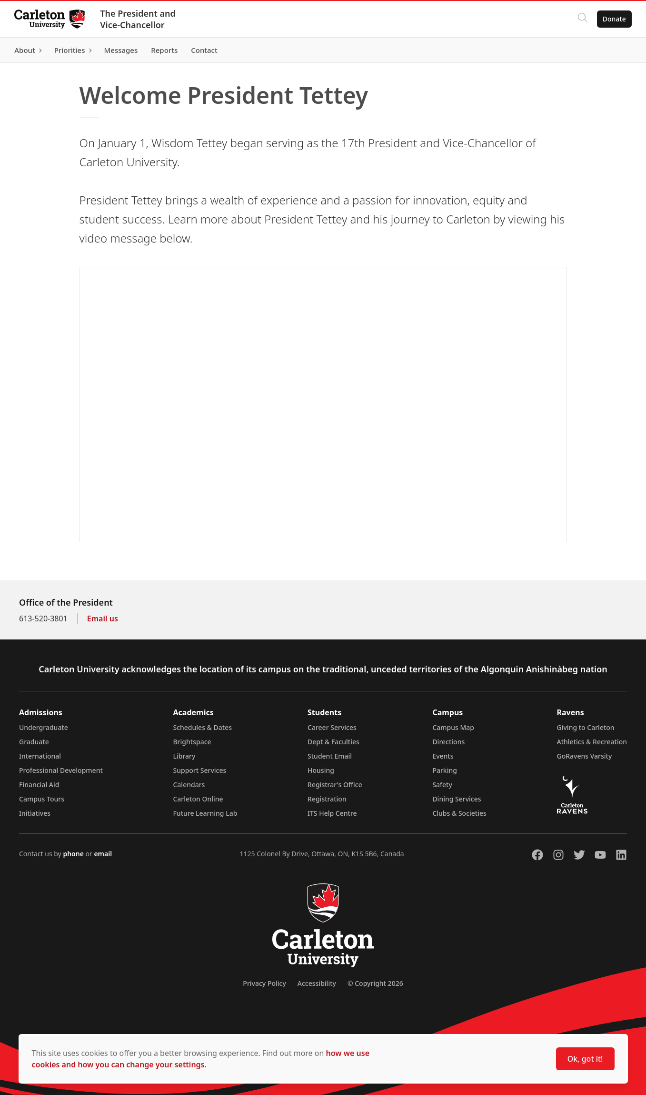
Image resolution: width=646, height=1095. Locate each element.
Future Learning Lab (205, 813)
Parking (444, 770)
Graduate (34, 741)
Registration (327, 798)
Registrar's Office (335, 784)
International (40, 755)
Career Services (332, 727)
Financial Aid (39, 784)
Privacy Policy (264, 983)
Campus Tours (41, 798)
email (103, 853)
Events (442, 755)
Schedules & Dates (202, 727)
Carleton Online (198, 798)
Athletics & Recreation (592, 741)
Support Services (199, 770)
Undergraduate (43, 727)
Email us (102, 618)
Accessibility (317, 983)
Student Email (330, 755)
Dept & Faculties (333, 741)
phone (74, 853)
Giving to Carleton (586, 727)
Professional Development (61, 770)
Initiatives (34, 813)
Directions (448, 741)
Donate (613, 18)
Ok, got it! (585, 1059)
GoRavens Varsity (584, 755)
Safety (442, 784)
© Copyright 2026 (375, 983)
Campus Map (453, 727)
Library (184, 755)
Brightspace (192, 741)
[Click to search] (581, 19)
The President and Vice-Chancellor (139, 19)
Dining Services (456, 798)
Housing (321, 770)
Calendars (189, 784)
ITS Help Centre (332, 813)
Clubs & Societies (459, 813)
